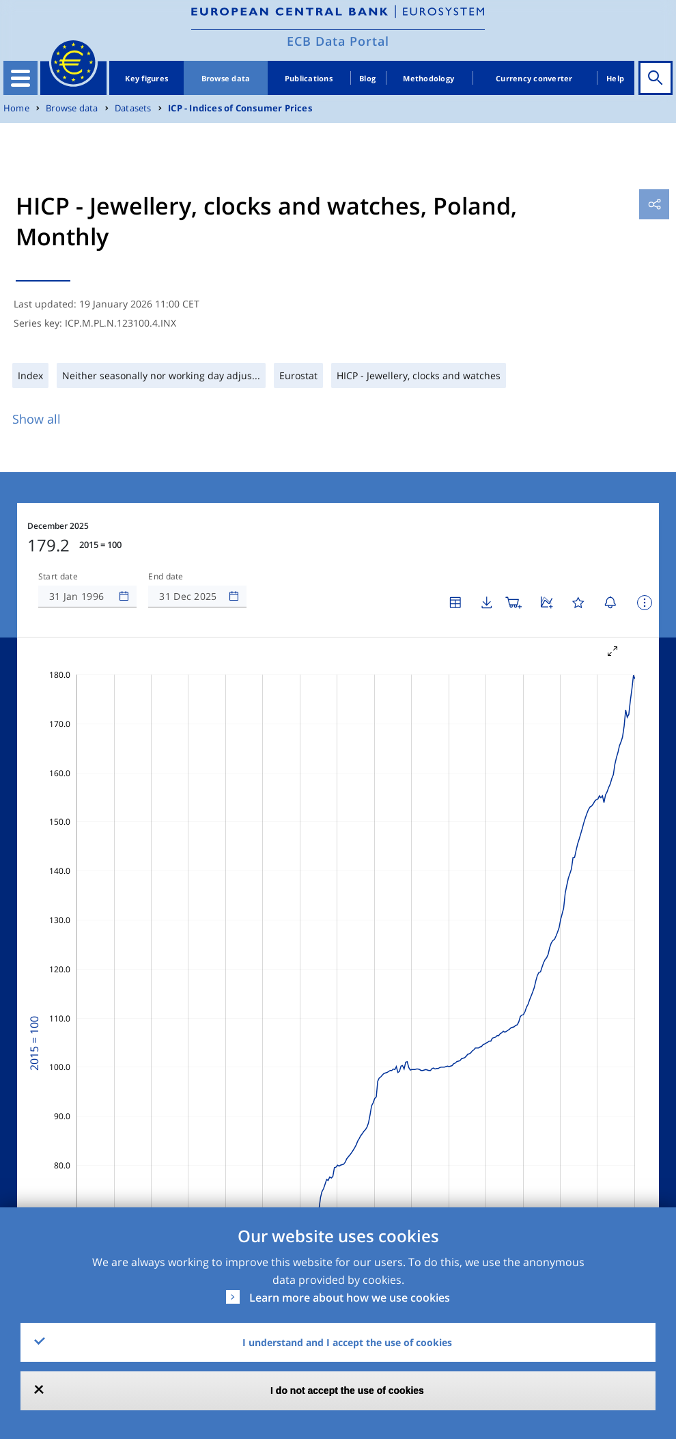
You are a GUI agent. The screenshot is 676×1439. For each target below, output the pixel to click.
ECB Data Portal (338, 41)
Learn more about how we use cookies (349, 1297)
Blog (367, 78)
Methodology (428, 78)
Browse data (226, 78)
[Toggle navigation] (20, 78)
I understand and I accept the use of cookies (347, 1342)
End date (166, 576)
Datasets (133, 108)
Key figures (146, 78)
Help (615, 78)
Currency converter (534, 78)
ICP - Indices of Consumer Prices (240, 108)
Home (16, 108)
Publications (309, 78)
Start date (58, 576)
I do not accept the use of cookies (347, 1390)
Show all (36, 419)
